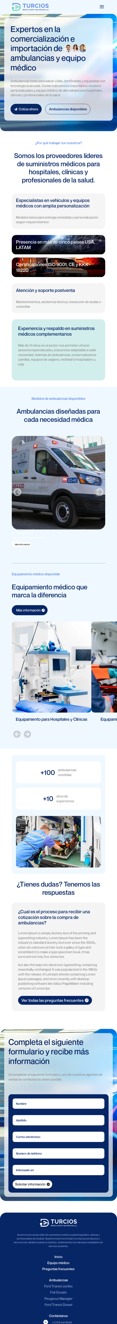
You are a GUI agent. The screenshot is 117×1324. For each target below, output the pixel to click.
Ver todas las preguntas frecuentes (52, 1000)
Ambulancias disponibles (68, 109)
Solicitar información (30, 1184)
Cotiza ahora (26, 109)
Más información (22, 544)
